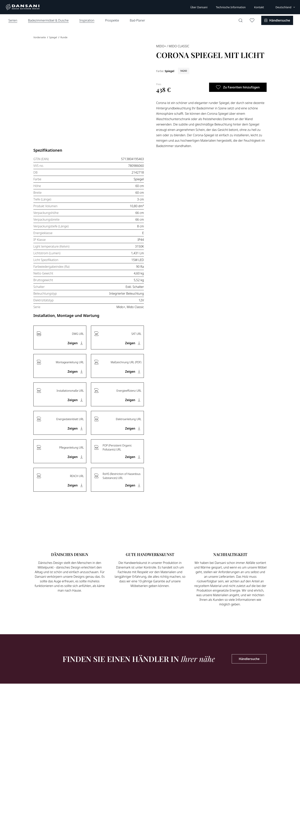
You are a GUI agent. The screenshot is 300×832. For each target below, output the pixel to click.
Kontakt (259, 7)
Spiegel (53, 37)
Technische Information (231, 7)
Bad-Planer (137, 20)
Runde (63, 37)
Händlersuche (249, 659)
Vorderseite (39, 37)
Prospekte (112, 20)
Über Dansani (199, 7)
